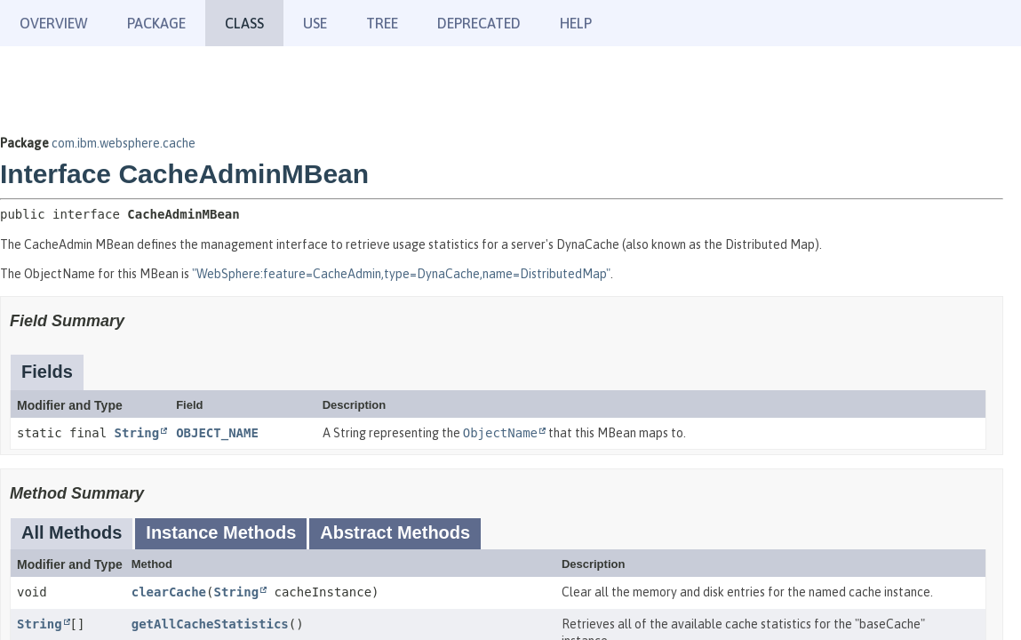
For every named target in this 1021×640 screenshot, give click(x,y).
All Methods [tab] (71, 532)
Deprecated (479, 23)
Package (156, 23)
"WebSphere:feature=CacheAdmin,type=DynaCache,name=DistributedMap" (401, 274)
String (137, 433)
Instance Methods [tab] (221, 532)
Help (576, 23)
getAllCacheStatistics (210, 624)
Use (315, 23)
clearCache (169, 592)
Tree (382, 23)
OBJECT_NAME (217, 433)
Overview (54, 23)
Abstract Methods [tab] (395, 532)
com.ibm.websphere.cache (123, 143)
